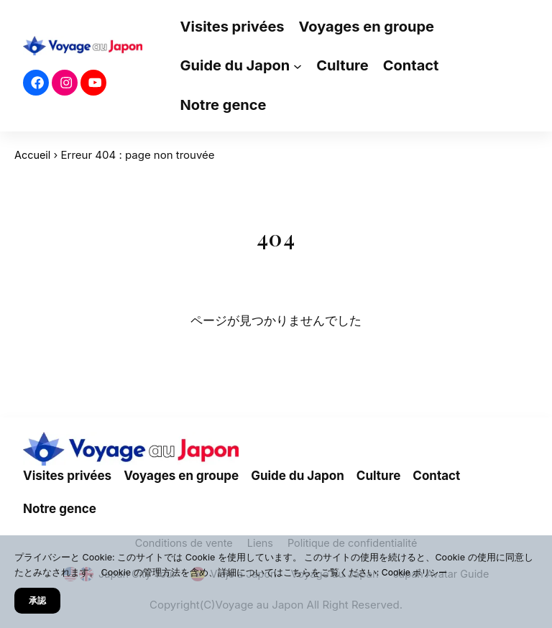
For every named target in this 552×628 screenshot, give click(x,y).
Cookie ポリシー (416, 572)
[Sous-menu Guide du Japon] (297, 66)
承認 (38, 599)
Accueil (33, 155)
